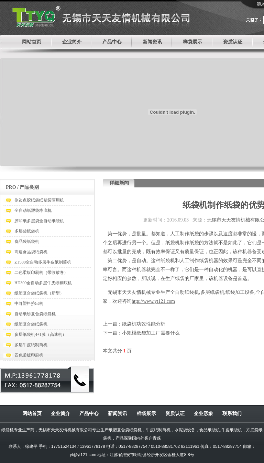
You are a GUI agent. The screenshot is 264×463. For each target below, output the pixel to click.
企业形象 (203, 413)
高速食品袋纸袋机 (30, 251)
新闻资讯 (152, 41)
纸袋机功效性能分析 (143, 324)
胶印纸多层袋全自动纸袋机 (39, 220)
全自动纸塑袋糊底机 (33, 210)
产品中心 (112, 41)
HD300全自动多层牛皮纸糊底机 (43, 282)
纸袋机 (7, 430)
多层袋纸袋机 (26, 231)
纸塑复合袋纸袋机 (30, 324)
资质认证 (232, 41)
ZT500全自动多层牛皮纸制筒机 (42, 262)
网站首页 (31, 41)
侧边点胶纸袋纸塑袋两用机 (39, 200)
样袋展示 (192, 41)
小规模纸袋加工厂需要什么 (151, 333)
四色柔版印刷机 (28, 355)
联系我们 (232, 413)
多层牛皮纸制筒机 (30, 344)
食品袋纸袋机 (26, 241)
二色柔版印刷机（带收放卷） (41, 272)
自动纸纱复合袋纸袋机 (35, 313)
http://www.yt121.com (153, 301)
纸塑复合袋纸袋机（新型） (39, 293)
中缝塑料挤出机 (28, 303)
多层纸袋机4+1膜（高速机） (40, 334)
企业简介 (71, 41)
